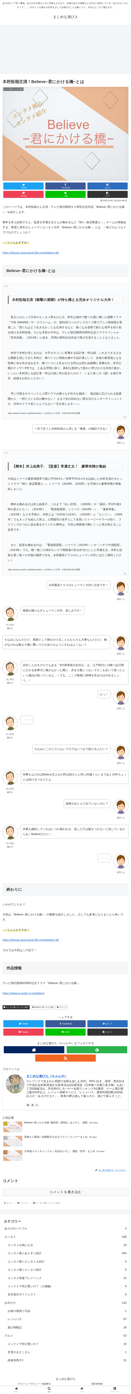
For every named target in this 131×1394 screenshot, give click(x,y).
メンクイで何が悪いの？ (67, 1343)
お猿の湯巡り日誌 (67, 1310)
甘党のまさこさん (67, 1352)
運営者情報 (97, 1384)
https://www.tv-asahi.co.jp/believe (23, 993)
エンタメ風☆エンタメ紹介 (16, 1007)
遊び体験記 (67, 1327)
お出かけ (65, 1302)
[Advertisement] (65, 50)
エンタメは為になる (67, 1245)
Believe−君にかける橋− (43, 1007)
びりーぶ (62, 1007)
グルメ (65, 1335)
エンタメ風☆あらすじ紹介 (67, 1253)
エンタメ (65, 1236)
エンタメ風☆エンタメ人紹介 (67, 1261)
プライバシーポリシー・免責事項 (34, 1384)
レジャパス (67, 1319)
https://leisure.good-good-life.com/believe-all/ (31, 252)
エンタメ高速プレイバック (67, 1278)
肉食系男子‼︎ (67, 1360)
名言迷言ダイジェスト (67, 1294)
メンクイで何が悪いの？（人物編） (67, 1286)
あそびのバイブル (65, 1228)
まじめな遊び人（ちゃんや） (46, 1076)
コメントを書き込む (65, 1192)
